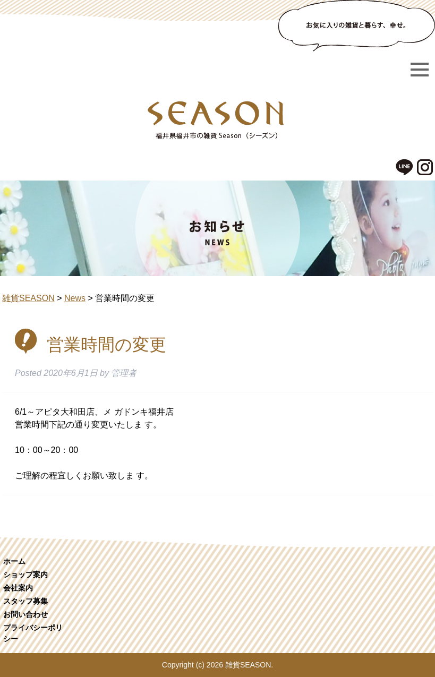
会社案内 (18, 588)
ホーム (14, 561)
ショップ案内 (25, 574)
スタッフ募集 (25, 601)
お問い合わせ (25, 614)
